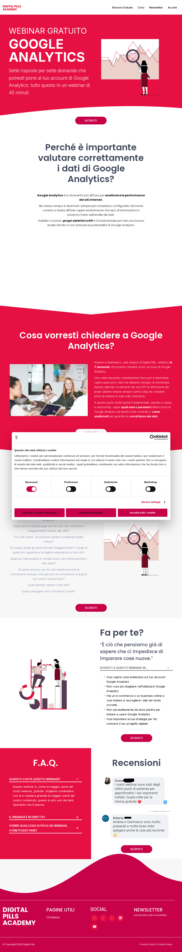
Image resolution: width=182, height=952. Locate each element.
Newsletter (156, 7)
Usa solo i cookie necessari (39, 512)
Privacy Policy (147, 944)
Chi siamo (53, 917)
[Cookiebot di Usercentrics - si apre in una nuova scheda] (152, 437)
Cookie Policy (164, 944)
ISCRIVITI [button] (91, 120)
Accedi (172, 7)
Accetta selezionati (91, 512)
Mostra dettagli (151, 501)
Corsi (141, 7)
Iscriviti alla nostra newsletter (150, 915)
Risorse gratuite (122, 7)
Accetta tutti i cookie (143, 512)
